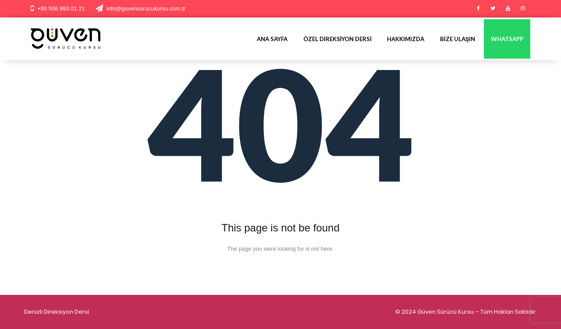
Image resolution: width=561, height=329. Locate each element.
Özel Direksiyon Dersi (337, 38)
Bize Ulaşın (457, 38)
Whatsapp (507, 38)
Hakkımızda (405, 38)
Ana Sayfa (272, 38)
